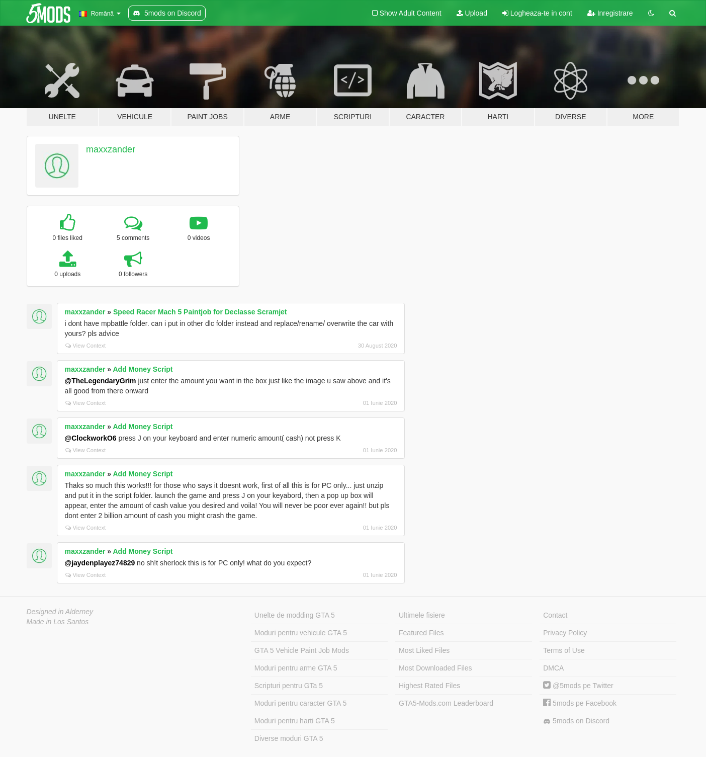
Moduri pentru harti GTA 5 (294, 721)
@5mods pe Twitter (578, 685)
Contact (555, 615)
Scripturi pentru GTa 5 (288, 686)
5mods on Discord (576, 721)
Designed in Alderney (60, 612)
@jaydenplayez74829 (100, 563)
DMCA (553, 668)
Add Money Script (142, 369)
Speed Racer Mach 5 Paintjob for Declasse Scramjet (200, 312)
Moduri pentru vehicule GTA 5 (300, 633)
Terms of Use (563, 650)
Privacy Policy (565, 633)
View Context (85, 346)
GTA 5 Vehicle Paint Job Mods (301, 650)
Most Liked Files (424, 650)
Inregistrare (610, 13)
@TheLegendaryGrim (100, 381)
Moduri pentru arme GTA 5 (295, 668)
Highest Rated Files (429, 686)
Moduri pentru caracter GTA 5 (300, 703)
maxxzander (110, 149)
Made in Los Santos (58, 622)
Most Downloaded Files (435, 668)
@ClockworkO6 (91, 438)
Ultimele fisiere (422, 615)
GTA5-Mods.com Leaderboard (446, 703)
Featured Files (421, 633)
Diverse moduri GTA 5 (288, 738)
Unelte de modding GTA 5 (294, 615)
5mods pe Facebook (579, 703)
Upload (472, 13)
